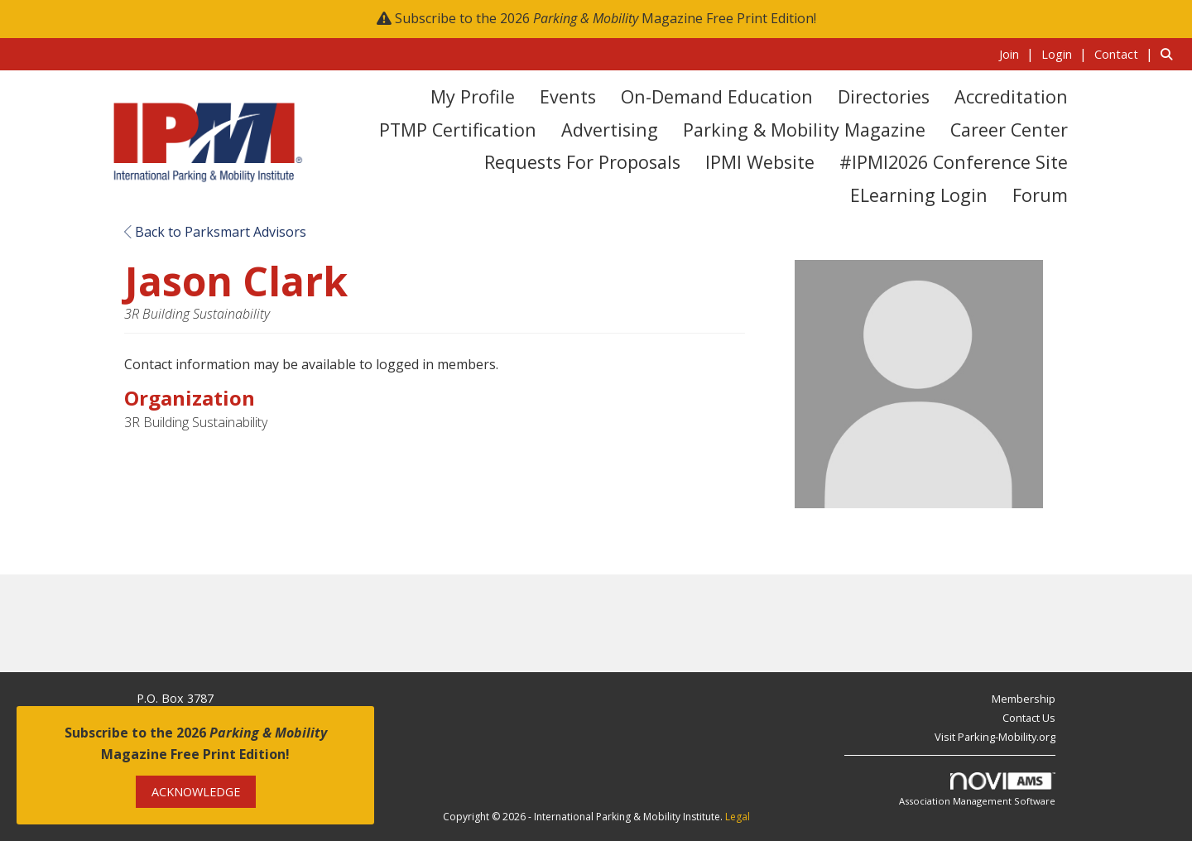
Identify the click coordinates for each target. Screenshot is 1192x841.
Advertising (609, 130)
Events (568, 96)
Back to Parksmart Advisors (215, 232)
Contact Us (1028, 717)
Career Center (1009, 130)
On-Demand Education (717, 96)
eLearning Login (919, 195)
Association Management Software (977, 790)
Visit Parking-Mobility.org (995, 736)
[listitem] (1018, 54)
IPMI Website (760, 162)
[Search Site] (1170, 54)
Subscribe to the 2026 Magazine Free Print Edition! (605, 18)
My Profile (472, 96)
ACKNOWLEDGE (195, 792)
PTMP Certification (457, 130)
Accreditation (1011, 96)
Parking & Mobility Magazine (804, 130)
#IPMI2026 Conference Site (953, 162)
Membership (1023, 698)
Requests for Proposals (582, 162)
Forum (1040, 195)
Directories (884, 96)
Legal (737, 817)
